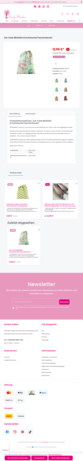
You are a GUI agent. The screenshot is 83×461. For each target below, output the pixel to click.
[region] (41, 200)
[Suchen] (62, 14)
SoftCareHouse (39, 449)
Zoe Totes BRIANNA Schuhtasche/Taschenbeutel (19, 253)
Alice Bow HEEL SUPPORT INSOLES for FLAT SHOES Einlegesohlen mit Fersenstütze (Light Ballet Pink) (59, 206)
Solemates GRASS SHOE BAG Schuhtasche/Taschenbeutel (18, 206)
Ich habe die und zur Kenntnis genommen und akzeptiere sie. (42, 309)
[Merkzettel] (67, 14)
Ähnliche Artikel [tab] (16, 173)
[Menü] (8, 445)
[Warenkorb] (77, 14)
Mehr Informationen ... (55, 455)
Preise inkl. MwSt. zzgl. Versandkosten (63, 53)
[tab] (14, 114)
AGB (24, 309)
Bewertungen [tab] (30, 114)
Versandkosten (45, 444)
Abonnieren (64, 304)
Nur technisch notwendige (18, 458)
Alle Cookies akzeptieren (60, 458)
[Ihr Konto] (72, 14)
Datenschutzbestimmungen (37, 309)
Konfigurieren (39, 458)
